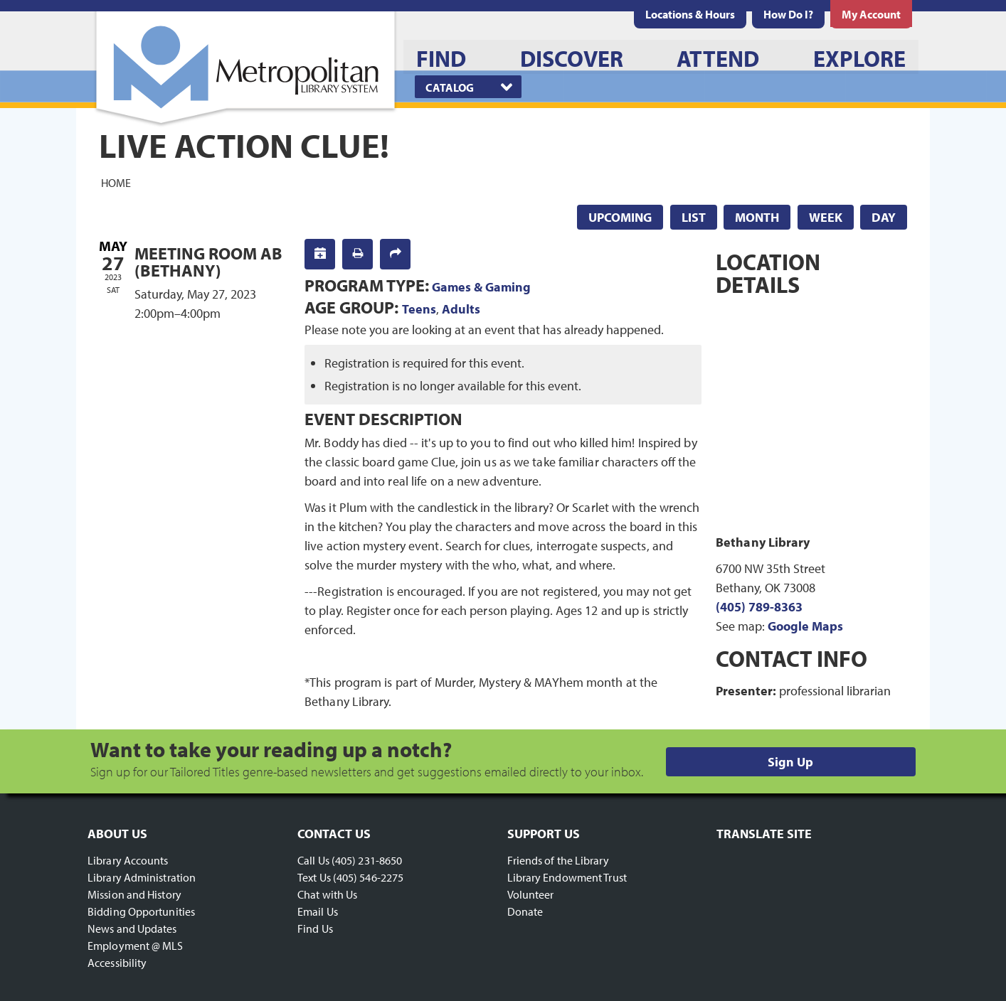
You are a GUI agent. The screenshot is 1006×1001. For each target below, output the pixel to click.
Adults (461, 309)
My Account (871, 14)
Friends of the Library (558, 860)
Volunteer (530, 894)
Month (757, 217)
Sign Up (790, 762)
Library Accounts (128, 860)
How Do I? (788, 14)
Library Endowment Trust (567, 877)
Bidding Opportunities (141, 911)
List (694, 217)
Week (825, 217)
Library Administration (142, 877)
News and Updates (132, 928)
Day (884, 217)
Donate (525, 911)
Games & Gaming (481, 287)
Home (116, 182)
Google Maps (805, 626)
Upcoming (620, 217)
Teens (419, 309)
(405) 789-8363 (759, 607)
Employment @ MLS (136, 945)
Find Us (315, 928)
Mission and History (134, 894)
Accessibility (117, 963)
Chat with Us (327, 894)
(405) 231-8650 (367, 860)
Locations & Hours (690, 14)
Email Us (317, 911)
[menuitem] (690, 14)
